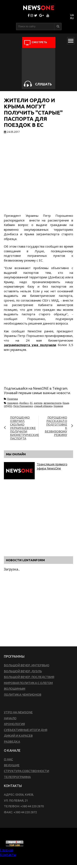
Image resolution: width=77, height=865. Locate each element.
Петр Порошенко (23, 405)
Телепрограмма (17, 777)
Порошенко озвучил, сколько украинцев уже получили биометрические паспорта (24, 428)
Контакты (8, 854)
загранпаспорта (52, 402)
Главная (6, 850)
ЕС (31, 402)
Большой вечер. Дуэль (23, 671)
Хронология (14, 724)
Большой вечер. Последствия (29, 677)
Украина (58, 405)
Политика (12, 398)
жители (38, 402)
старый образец (43, 405)
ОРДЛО (8, 405)
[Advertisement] (37, 374)
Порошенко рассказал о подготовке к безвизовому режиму (56, 426)
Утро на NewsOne (18, 712)
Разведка (12, 741)
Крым (66, 402)
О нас (8, 759)
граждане (12, 402)
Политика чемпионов (22, 694)
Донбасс (24, 402)
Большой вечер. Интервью (26, 665)
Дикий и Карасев (18, 735)
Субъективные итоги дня (25, 730)
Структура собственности (26, 771)
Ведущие (12, 765)
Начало (10, 718)
